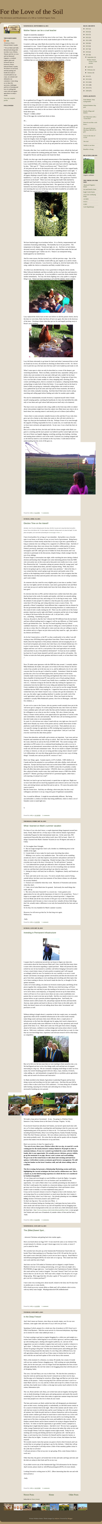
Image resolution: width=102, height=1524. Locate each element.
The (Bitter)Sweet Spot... (34, 1230)
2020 (87, 43)
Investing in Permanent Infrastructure (40, 933)
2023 (87, 34)
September (90, 57)
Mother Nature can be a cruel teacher (40, 30)
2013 (87, 79)
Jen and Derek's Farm (89, 189)
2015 (87, 55)
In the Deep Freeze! (32, 1317)
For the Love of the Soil (31, 11)
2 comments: (46, 815)
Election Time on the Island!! (36, 523)
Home (51, 1495)
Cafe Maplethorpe (88, 207)
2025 (87, 29)
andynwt (57, 1518)
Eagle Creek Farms (89, 192)
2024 (87, 32)
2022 (87, 37)
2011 (87, 85)
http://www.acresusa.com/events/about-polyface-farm (51, 1210)
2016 (87, 52)
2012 (87, 82)
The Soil (85, 141)
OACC (85, 201)
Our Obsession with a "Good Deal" (89, 117)
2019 (87, 46)
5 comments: (46, 513)
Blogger (70, 1518)
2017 (87, 49)
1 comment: (45, 922)
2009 (87, 91)
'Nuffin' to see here (89, 145)
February (90, 70)
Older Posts (73, 1495)
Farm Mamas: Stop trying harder (89, 100)
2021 (87, 40)
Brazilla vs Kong (88, 149)
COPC (85, 204)
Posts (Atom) (36, 1499)
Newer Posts (29, 1495)
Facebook (51, 532)
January (89, 72)
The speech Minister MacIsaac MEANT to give (89, 130)
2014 (87, 76)
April (89, 67)
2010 (87, 88)
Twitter (58, 532)
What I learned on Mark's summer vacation (42, 826)
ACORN (86, 199)
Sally (7, 41)
